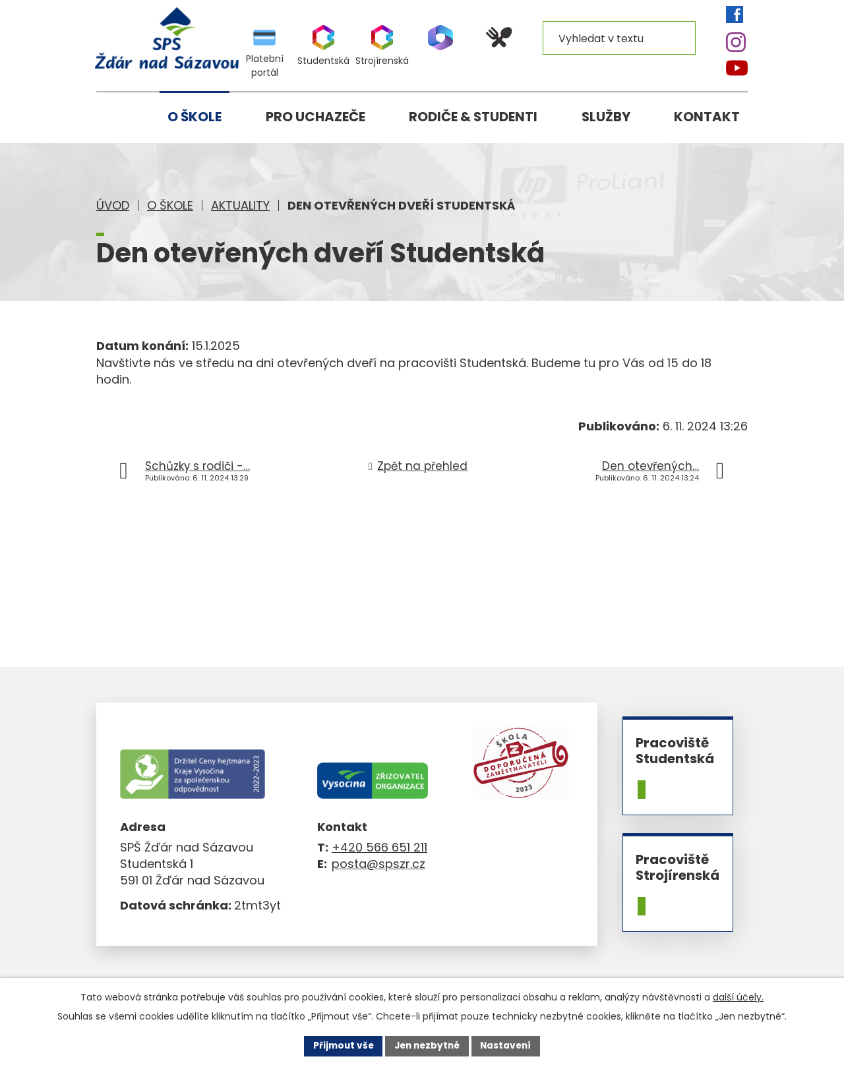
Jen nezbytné (427, 1045)
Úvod (112, 205)
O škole (170, 205)
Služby (606, 116)
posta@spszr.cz (378, 863)
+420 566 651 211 (379, 847)
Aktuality (240, 205)
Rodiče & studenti (473, 116)
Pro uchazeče (315, 116)
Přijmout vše (340, 1045)
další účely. (738, 996)
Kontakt (707, 116)
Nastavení (509, 1045)
